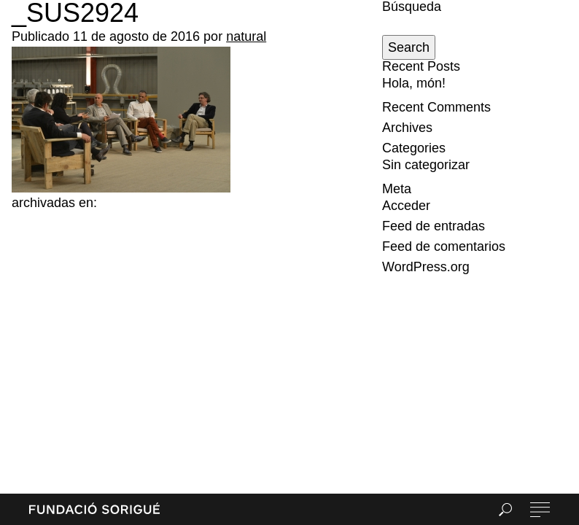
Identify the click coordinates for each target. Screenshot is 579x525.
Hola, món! (414, 83)
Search (409, 47)
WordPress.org (426, 267)
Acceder (406, 205)
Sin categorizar (426, 165)
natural (246, 36)
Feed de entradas (433, 226)
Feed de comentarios (443, 246)
